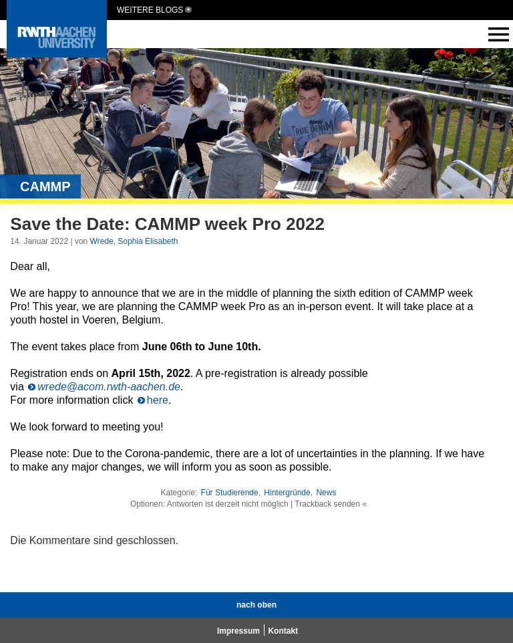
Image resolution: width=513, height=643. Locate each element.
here (157, 400)
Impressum (238, 631)
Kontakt (283, 631)
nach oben (256, 605)
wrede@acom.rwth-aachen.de (108, 386)
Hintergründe (287, 492)
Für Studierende (230, 492)
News (326, 492)
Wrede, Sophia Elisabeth (134, 241)
